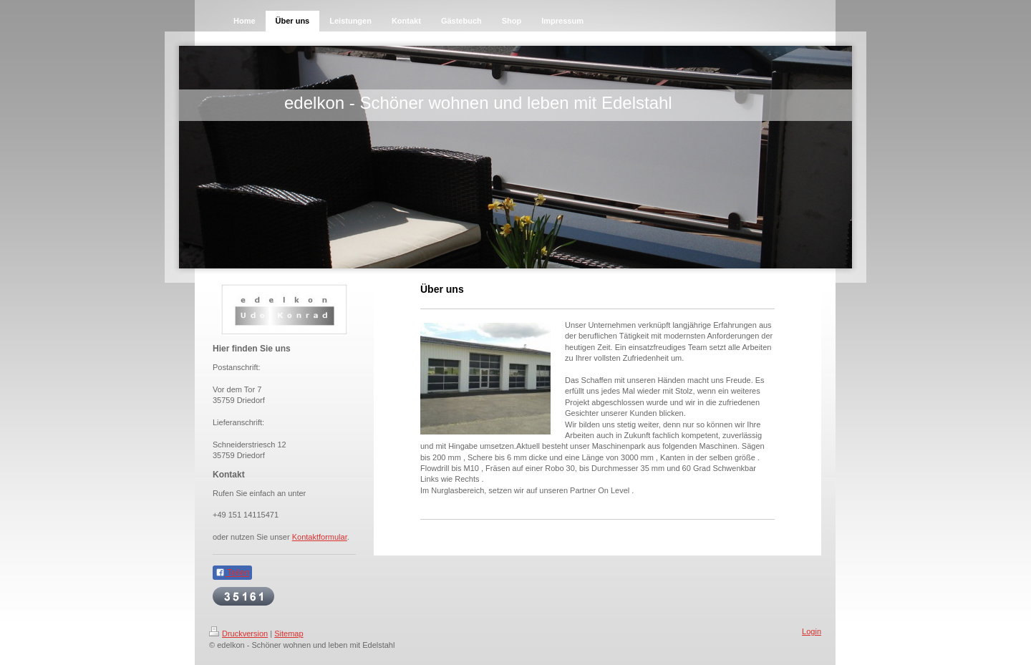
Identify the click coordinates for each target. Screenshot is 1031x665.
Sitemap (288, 633)
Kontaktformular (319, 537)
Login (811, 631)
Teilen (232, 573)
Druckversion (238, 633)
